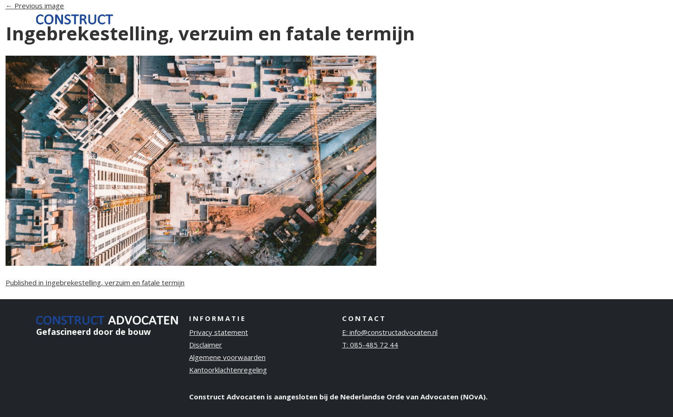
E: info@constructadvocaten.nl (390, 332)
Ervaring (468, 18)
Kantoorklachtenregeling (228, 369)
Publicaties (565, 18)
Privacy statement (218, 332)
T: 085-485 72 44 (370, 344)
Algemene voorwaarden (227, 357)
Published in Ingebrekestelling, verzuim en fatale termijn (95, 282)
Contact (614, 18)
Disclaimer (205, 344)
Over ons (514, 18)
